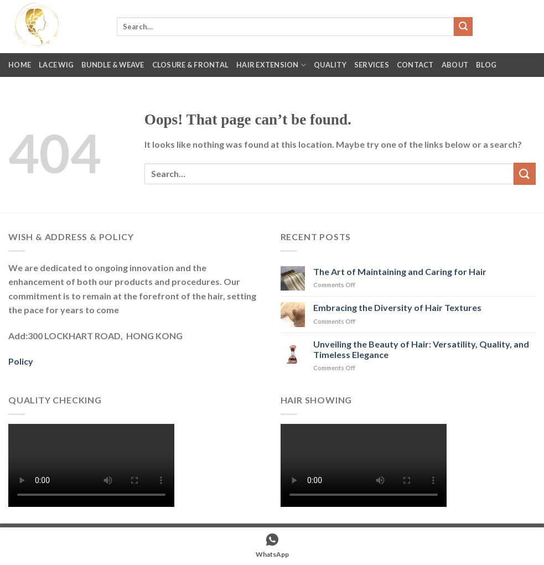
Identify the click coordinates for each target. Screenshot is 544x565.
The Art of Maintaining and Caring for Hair (399, 271)
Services (371, 64)
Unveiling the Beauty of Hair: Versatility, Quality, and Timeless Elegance (421, 349)
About (455, 64)
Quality (330, 64)
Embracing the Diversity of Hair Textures (397, 307)
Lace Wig (56, 64)
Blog (486, 64)
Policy (20, 361)
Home (19, 64)
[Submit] (463, 26)
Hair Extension (271, 65)
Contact (415, 64)
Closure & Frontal (190, 64)
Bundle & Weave (112, 64)
